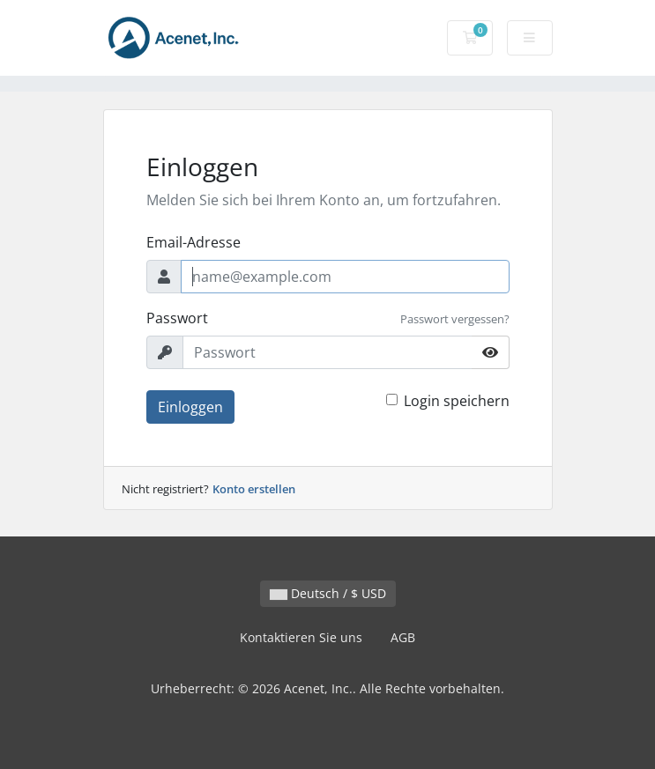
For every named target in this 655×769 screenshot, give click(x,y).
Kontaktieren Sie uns (301, 637)
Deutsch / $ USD (328, 593)
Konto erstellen (253, 489)
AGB (403, 637)
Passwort (177, 318)
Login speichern (457, 400)
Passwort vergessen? (455, 319)
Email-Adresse (193, 242)
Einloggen (190, 407)
